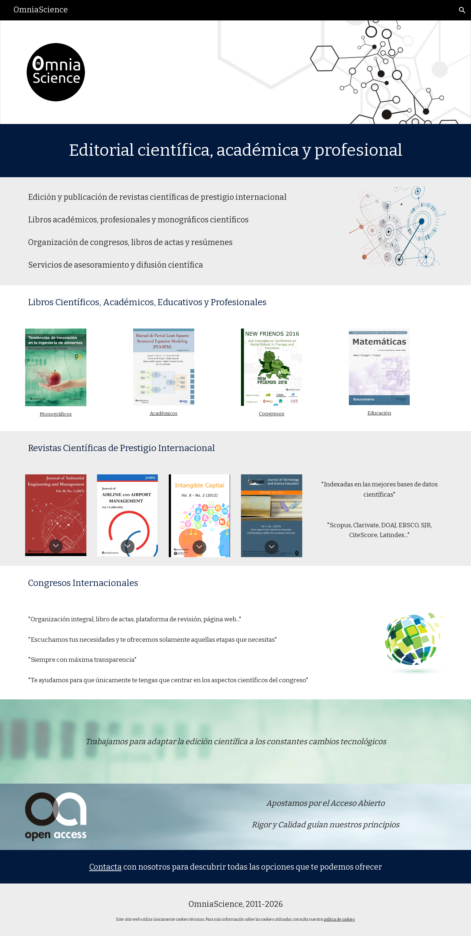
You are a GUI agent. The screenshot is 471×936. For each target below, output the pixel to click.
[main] (235, 150)
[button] (462, 10)
